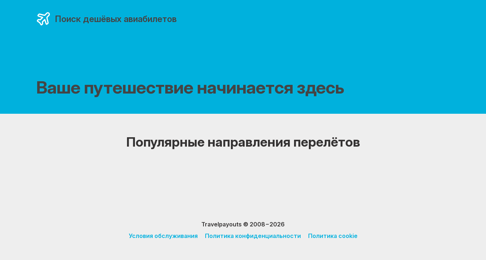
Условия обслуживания (163, 235)
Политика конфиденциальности (253, 235)
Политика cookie (333, 235)
